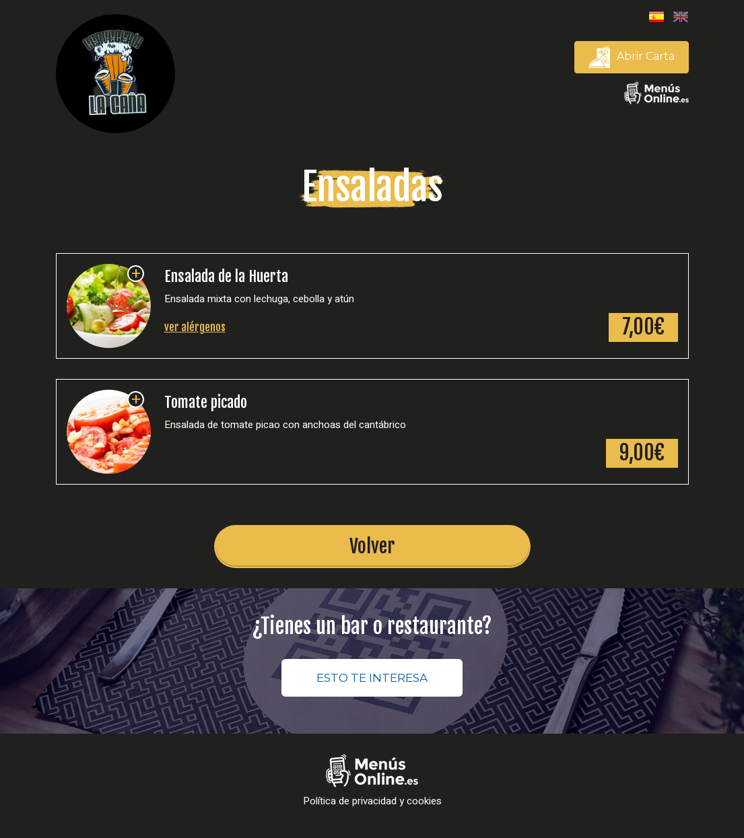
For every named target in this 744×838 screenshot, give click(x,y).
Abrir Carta (631, 57)
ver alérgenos (195, 327)
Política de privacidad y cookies (372, 801)
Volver (372, 546)
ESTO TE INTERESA (372, 678)
